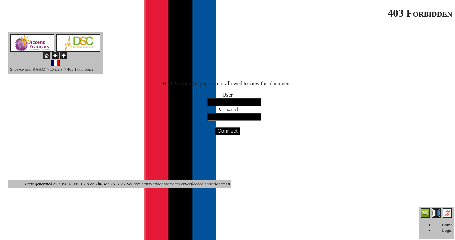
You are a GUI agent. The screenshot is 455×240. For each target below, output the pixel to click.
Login (447, 230)
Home (447, 224)
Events (56, 69)
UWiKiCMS (68, 183)
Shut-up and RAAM (28, 69)
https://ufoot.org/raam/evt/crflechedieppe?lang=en (185, 183)
